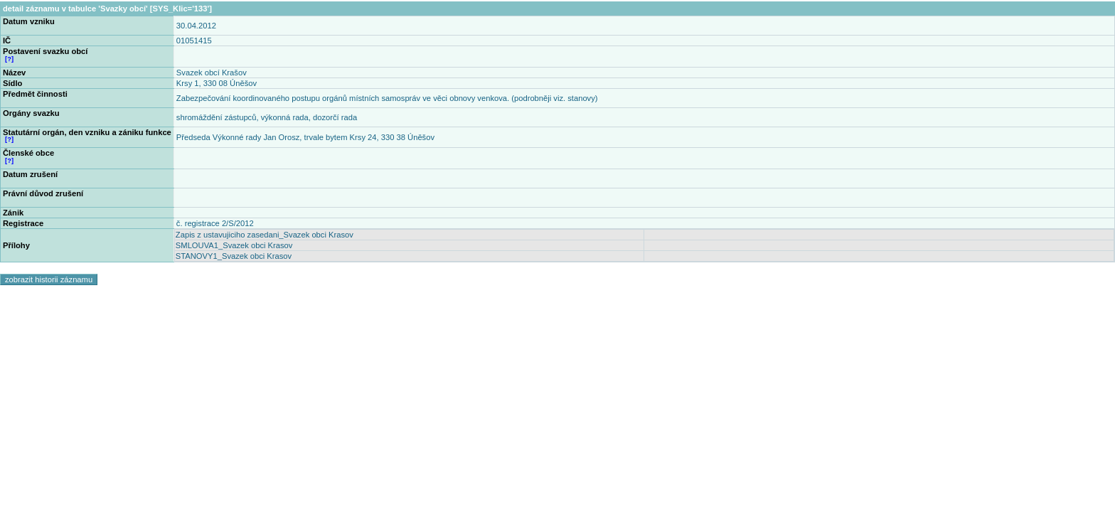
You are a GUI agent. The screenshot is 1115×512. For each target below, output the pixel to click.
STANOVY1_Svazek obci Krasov (234, 256)
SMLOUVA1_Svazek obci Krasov (234, 245)
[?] (9, 59)
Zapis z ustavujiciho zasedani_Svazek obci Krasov (264, 234)
